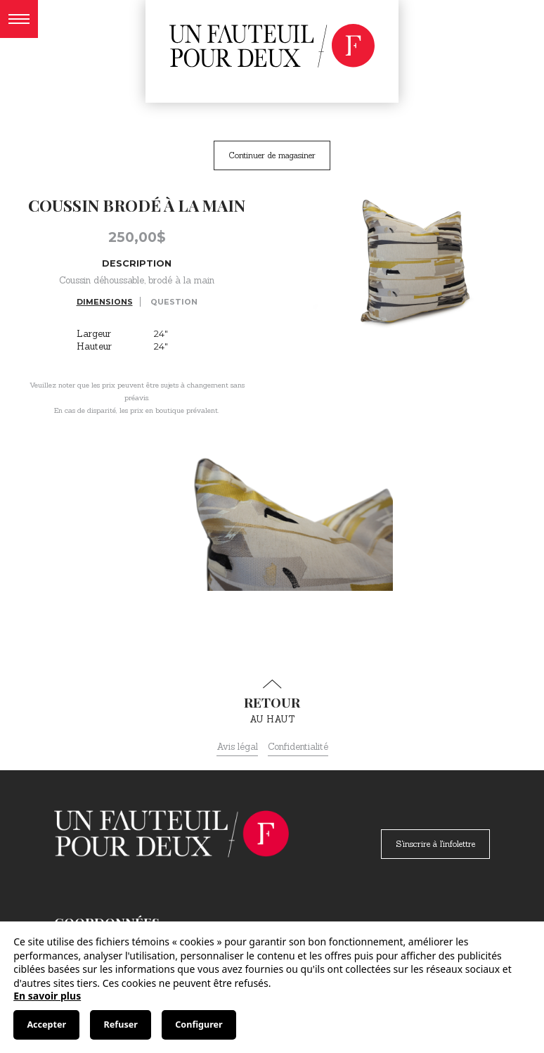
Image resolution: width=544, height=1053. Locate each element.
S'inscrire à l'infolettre (435, 843)
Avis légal (237, 747)
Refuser (121, 1024)
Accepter (46, 1024)
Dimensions (105, 302)
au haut (272, 702)
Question (173, 302)
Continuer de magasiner (272, 155)
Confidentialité (298, 747)
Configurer (198, 1024)
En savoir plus (47, 995)
